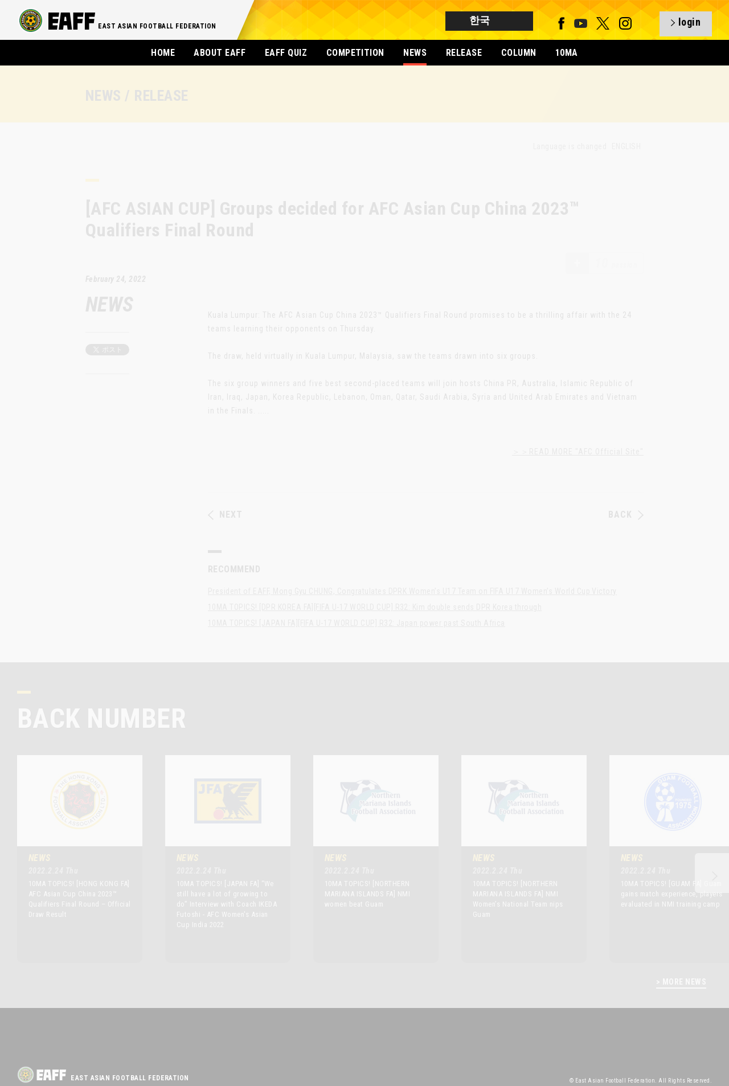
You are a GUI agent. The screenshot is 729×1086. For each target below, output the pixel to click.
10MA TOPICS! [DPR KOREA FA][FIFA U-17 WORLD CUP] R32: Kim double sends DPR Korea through (375, 607)
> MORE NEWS (681, 982)
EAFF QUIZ (286, 52)
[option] (71, 859)
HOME (163, 52)
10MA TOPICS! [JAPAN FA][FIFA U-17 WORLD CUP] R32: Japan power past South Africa (356, 623)
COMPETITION (355, 52)
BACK (626, 514)
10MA (566, 52)
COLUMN (518, 52)
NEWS (415, 52)
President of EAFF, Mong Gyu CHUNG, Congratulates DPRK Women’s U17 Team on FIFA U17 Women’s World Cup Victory (412, 591)
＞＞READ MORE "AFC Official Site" (578, 451)
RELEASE (464, 52)
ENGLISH (626, 146)
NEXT (225, 514)
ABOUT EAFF (219, 52)
